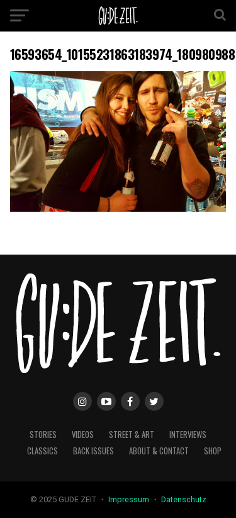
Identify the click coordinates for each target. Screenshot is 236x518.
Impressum (129, 499)
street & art (131, 434)
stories (43, 434)
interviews (187, 434)
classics (42, 451)
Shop (213, 451)
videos (83, 434)
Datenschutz (183, 499)
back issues (93, 451)
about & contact (159, 451)
